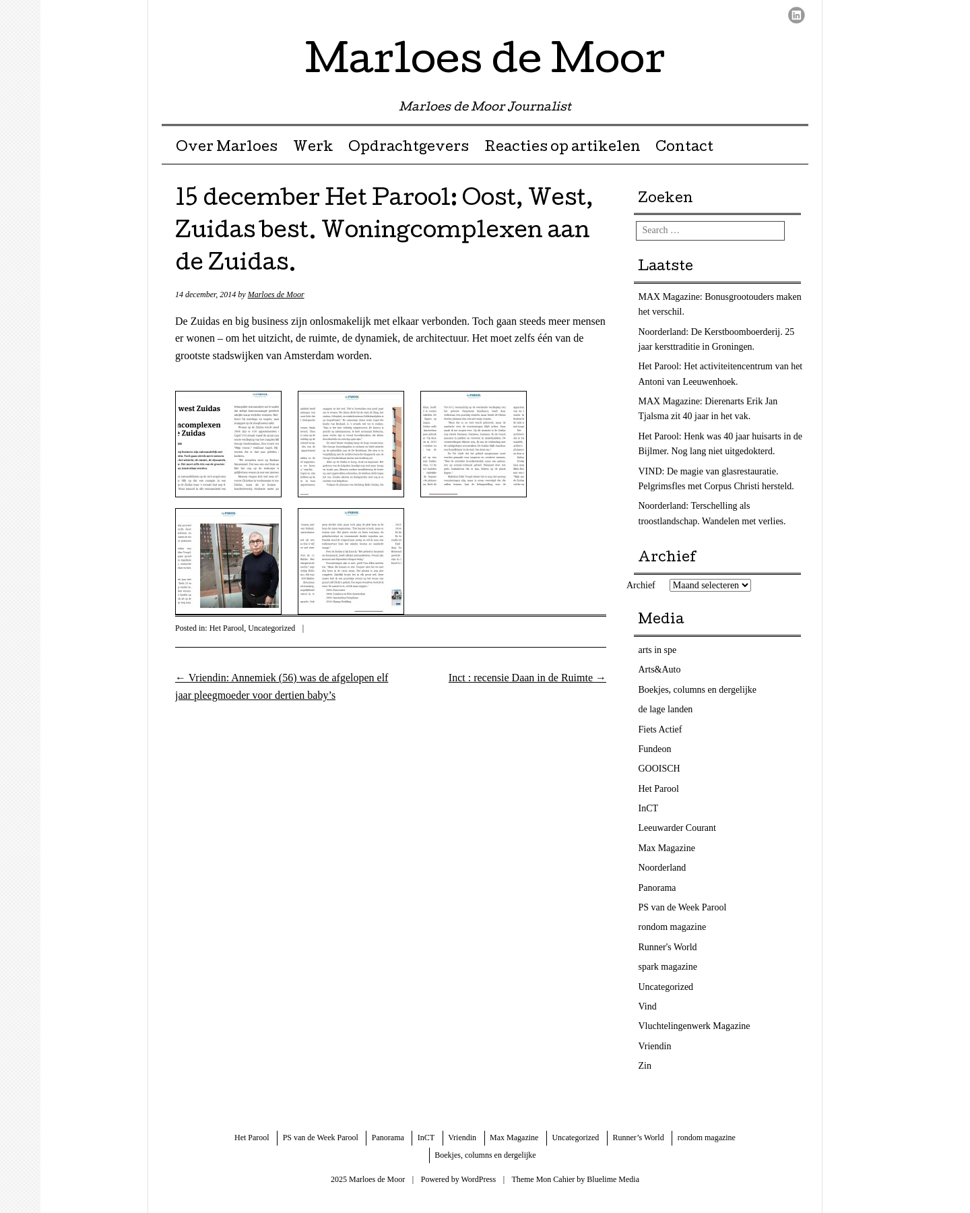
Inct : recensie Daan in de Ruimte (527, 677)
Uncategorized (271, 628)
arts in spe (658, 650)
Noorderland (662, 868)
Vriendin (655, 1046)
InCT (649, 808)
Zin (645, 1066)
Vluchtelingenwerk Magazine (694, 1026)
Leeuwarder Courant (677, 828)
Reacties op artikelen (562, 148)
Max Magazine (667, 848)
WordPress (478, 1179)
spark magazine (668, 967)
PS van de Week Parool (683, 907)
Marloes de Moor (485, 63)
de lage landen (666, 709)
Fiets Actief (660, 729)
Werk (313, 148)
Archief (640, 585)
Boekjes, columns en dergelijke (697, 690)
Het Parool (227, 628)
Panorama (657, 888)
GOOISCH (659, 769)
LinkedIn (796, 15)
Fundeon (655, 749)
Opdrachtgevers (408, 148)
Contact (684, 148)
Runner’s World (638, 1137)
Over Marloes (227, 148)
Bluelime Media (613, 1179)
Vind (648, 1006)
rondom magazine (673, 927)
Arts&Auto (660, 669)
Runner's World (668, 947)
